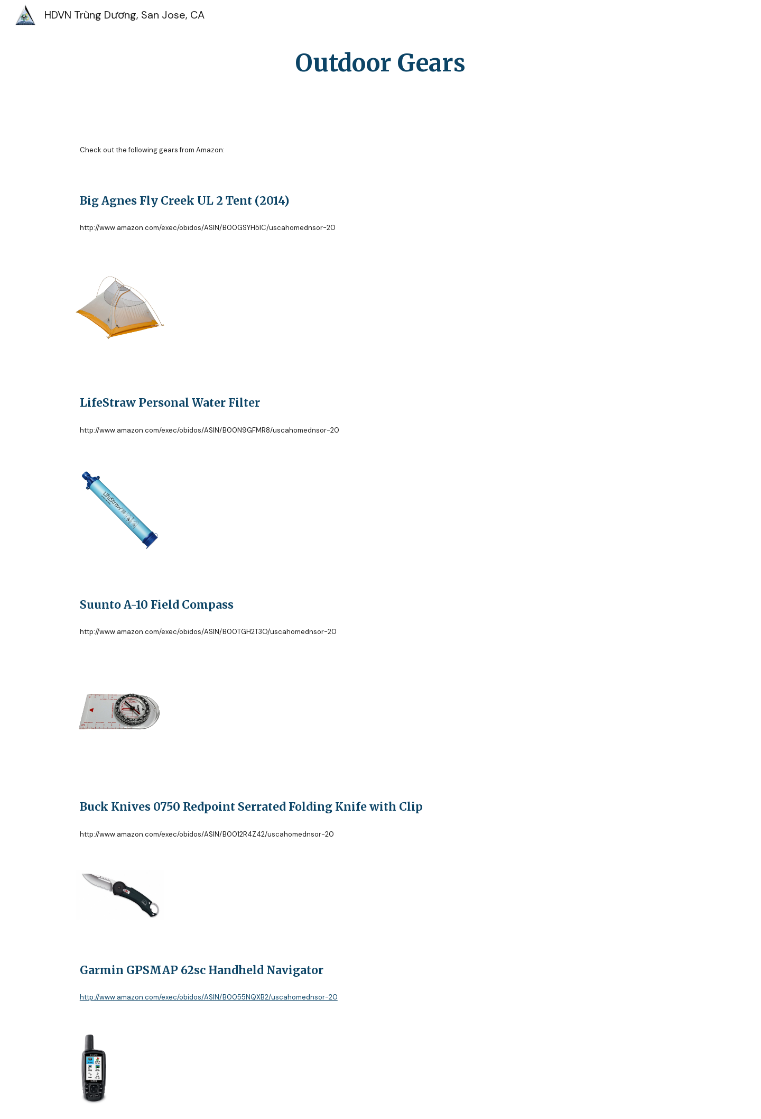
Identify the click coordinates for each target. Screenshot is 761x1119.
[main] (380, 63)
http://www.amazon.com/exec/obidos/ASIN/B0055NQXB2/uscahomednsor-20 (209, 997)
